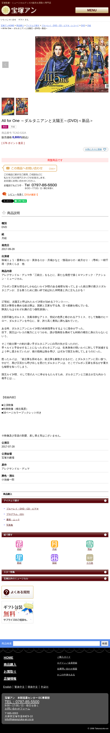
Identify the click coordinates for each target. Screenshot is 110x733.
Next (104, 65)
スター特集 (9, 572)
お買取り (10, 671)
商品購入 (20, 25)
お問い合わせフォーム (17, 708)
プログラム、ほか (15, 514)
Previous (5, 65)
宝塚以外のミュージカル (16, 578)
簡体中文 (33, 686)
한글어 (44, 686)
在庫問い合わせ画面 (67, 668)
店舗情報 (10, 678)
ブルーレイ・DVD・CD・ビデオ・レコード (60, 25)
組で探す (8, 534)
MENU (92, 10)
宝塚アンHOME (7, 25)
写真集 (9, 525)
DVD (83, 25)
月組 (89, 25)
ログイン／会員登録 (67, 663)
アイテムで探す (32, 25)
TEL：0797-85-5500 (22, 702)
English (7, 686)
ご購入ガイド (63, 657)
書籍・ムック (13, 519)
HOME (8, 657)
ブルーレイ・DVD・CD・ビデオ (22, 508)
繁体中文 (19, 686)
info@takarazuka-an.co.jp (19, 719)
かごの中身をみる (66, 674)
